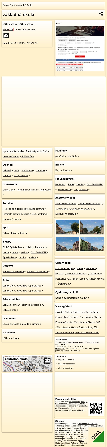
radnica (22, 257)
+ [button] (7, 81)
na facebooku (74, 402)
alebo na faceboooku (66, 364)
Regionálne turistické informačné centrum (23, 209)
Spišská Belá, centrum (35, 214)
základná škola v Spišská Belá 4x (71, 312)
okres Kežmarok (11, 156)
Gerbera (7, 175)
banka (6, 252)
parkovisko (8, 286)
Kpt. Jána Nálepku (64, 268)
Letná (82, 279)
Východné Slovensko (13, 151)
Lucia (16, 170)
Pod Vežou (45, 190)
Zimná (8, 29)
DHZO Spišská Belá (13, 247)
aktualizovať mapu (70, 342)
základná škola (24, 5)
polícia (29, 247)
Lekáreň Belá (9, 310)
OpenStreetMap (57, 143)
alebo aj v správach (66, 368)
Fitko (5, 233)
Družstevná (95, 273)
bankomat (40, 247)
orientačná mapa (11, 219)
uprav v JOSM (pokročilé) (89, 342)
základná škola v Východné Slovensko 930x (77, 332)
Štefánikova (64, 284)
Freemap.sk (72, 143)
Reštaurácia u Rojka (27, 190)
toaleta (32, 257)
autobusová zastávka (13, 271)
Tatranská (91, 268)
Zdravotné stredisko (31, 305)
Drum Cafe (8, 190)
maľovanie (27, 170)
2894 (84, 298)
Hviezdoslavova (96, 279)
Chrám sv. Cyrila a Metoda (16, 324)
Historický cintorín (11, 214)
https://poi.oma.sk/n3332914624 (93, 143)
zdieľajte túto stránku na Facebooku (71, 403)
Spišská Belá (27, 156)
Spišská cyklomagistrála (67, 298)
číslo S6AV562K (39, 252)
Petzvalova (60, 279)
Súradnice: (8, 43)
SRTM (81, 441)
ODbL (86, 426)
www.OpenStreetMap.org (88, 424)
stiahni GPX (60, 349)
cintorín (35, 324)
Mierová (59, 273)
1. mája (73, 279)
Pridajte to (74, 443)
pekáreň (7, 170)
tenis (22, 233)
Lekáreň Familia (11, 305)
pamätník (60, 156)
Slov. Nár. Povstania (76, 273)
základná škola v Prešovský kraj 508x (80, 327)
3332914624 (60, 344)
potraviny (40, 170)
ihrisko (14, 233)
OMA (12, 5)
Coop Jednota (21, 175)
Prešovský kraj (33, 151)
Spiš (45, 151)
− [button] (7, 85)
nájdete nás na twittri (66, 360)
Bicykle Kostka (62, 170)
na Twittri (81, 404)
